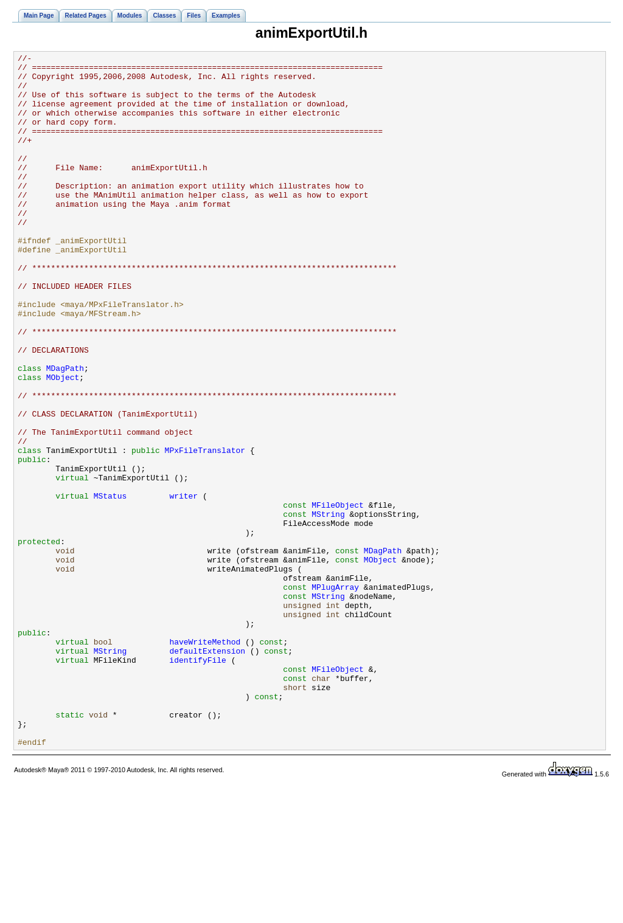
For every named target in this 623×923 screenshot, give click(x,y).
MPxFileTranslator (205, 530)
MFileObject (338, 595)
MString (328, 606)
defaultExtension (207, 771)
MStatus (110, 584)
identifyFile (197, 781)
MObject (63, 442)
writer (183, 584)
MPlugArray (335, 694)
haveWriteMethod (204, 760)
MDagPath (65, 431)
